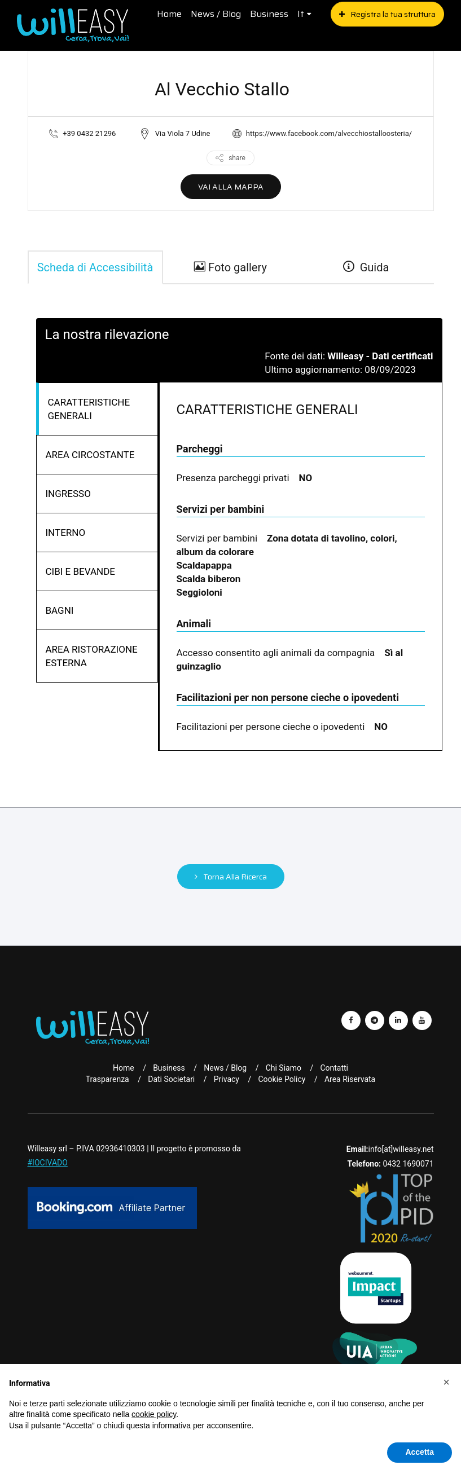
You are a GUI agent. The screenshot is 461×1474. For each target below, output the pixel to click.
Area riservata (349, 1079)
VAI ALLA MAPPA (231, 187)
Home (169, 14)
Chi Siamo (283, 1067)
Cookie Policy (281, 1079)
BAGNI (60, 610)
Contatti (334, 1067)
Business (269, 14)
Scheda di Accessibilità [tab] (95, 267)
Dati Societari (171, 1079)
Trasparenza (107, 1079)
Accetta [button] (419, 1452)
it (300, 14)
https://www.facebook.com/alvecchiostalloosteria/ (329, 133)
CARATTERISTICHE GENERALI (89, 409)
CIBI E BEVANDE (81, 571)
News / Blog (216, 14)
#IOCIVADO (48, 1162)
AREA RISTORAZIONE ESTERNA (92, 656)
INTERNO (66, 532)
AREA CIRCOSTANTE (90, 454)
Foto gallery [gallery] (230, 267)
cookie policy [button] (153, 1414)
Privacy (226, 1079)
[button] (446, 1382)
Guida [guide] (366, 267)
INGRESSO (68, 493)
